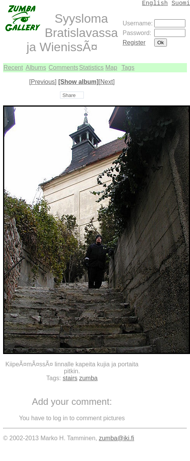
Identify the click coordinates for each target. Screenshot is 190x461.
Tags (128, 67)
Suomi (181, 3)
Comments (63, 67)
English (155, 3)
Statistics (91, 67)
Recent (13, 67)
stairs (70, 378)
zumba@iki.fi (116, 438)
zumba (88, 378)
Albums (36, 67)
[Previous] (43, 82)
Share (69, 95)
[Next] (106, 82)
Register (134, 42)
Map (111, 67)
